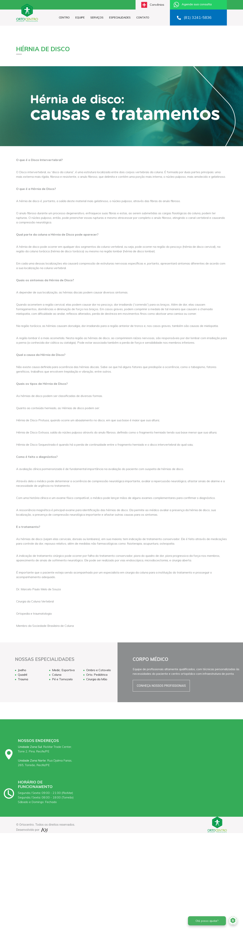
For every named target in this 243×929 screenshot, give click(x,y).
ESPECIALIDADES (120, 17)
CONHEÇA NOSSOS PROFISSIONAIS (161, 686)
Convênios (152, 5)
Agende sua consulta (193, 4)
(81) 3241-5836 (194, 17)
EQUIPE (80, 17)
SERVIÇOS (96, 17)
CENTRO (64, 17)
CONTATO (142, 17)
